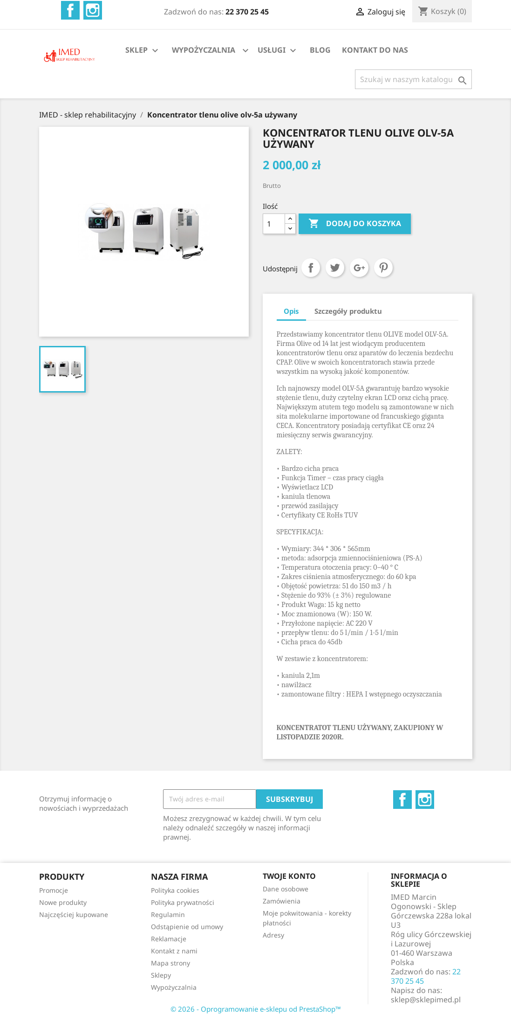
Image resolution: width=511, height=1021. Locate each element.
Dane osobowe (285, 888)
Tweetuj (335, 267)
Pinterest (383, 267)
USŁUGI (278, 50)
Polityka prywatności (182, 902)
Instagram (92, 10)
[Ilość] (274, 224)
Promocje (53, 890)
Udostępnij (310, 267)
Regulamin (168, 914)
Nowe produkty (63, 902)
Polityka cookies (175, 890)
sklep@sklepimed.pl (426, 999)
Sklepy (161, 975)
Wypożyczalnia (174, 987)
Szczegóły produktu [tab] (348, 311)
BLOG (320, 50)
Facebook (70, 10)
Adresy (273, 935)
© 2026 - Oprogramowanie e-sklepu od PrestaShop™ (255, 1009)
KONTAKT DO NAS (375, 50)
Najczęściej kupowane (73, 914)
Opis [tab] (291, 311)
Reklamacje (168, 938)
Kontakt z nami (174, 950)
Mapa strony (170, 963)
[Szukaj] (413, 79)
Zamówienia (281, 901)
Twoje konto (289, 876)
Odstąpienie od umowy (187, 926)
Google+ (359, 267)
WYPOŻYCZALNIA (203, 50)
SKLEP (143, 50)
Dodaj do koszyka (354, 224)
